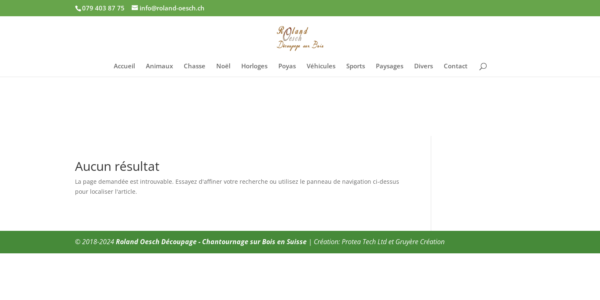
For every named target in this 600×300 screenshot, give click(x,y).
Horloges (254, 66)
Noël (223, 66)
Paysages (389, 66)
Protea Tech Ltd (364, 241)
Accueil (124, 66)
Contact (456, 66)
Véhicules (321, 66)
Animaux (159, 66)
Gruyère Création (420, 241)
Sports (355, 66)
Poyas (287, 66)
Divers (423, 66)
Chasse (194, 66)
